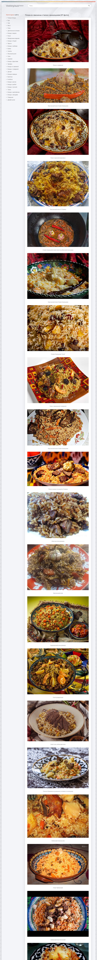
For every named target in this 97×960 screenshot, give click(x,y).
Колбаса (10, 79)
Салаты (10, 51)
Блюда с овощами (13, 94)
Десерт (10, 71)
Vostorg (12, 5)
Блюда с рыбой (12, 84)
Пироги (10, 43)
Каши (9, 36)
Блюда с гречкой (12, 87)
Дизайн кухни (11, 100)
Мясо (9, 25)
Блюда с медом (12, 33)
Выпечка (10, 77)
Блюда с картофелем (13, 92)
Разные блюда (12, 18)
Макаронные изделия (13, 38)
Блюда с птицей (12, 41)
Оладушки (10, 97)
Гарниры (10, 64)
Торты (9, 89)
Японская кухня (12, 53)
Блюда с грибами (12, 46)
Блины (9, 48)
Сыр (9, 23)
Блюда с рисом (12, 82)
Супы (9, 56)
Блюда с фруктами (13, 61)
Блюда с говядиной (13, 69)
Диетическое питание (14, 30)
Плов (9, 28)
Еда (9, 20)
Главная (21, 5)
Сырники (10, 59)
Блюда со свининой (13, 66)
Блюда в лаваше (12, 74)
